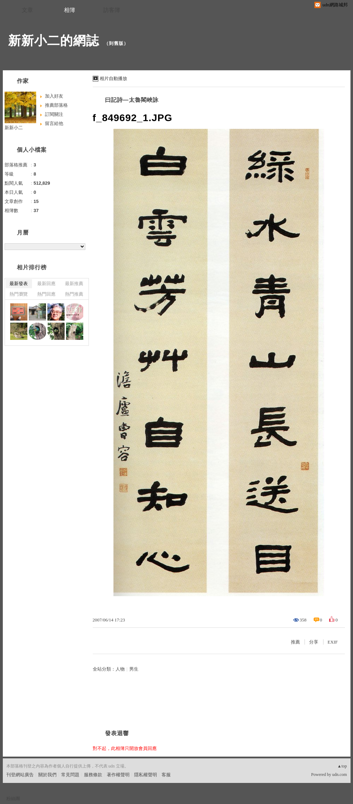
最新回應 (46, 283)
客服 (166, 774)
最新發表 (18, 283)
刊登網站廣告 (20, 774)
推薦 (295, 642)
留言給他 (54, 123)
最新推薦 (74, 283)
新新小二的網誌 (53, 40)
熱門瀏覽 (18, 294)
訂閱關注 (54, 114)
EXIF (333, 642)
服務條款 (93, 774)
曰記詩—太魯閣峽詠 (132, 100)
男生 (133, 669)
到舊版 (116, 43)
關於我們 (47, 774)
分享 (313, 642)
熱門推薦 (74, 294)
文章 (27, 10)
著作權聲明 (118, 774)
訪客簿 (111, 10)
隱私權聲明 (145, 774)
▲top (342, 766)
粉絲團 (13, 798)
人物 (120, 669)
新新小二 (14, 127)
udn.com (339, 774)
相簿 (69, 10)
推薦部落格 (56, 105)
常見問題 (70, 774)
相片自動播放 (113, 78)
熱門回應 (46, 294)
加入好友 (54, 96)
